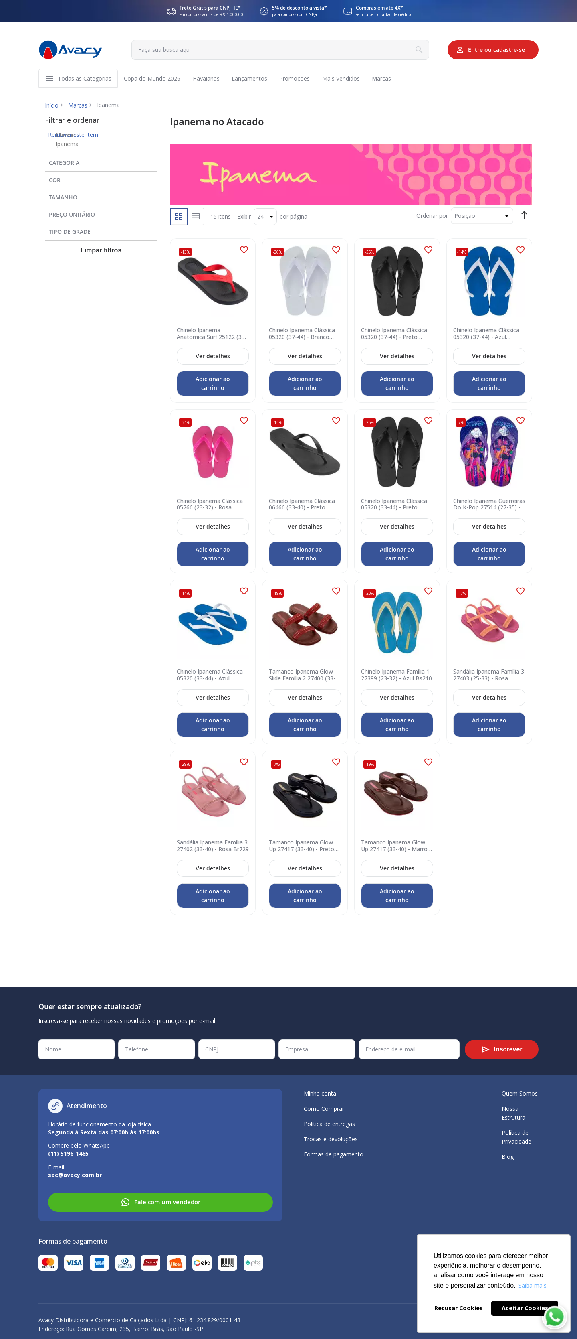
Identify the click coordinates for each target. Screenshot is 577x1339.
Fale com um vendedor (160, 1202)
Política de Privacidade (516, 1137)
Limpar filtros (101, 251)
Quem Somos (520, 1093)
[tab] (101, 162)
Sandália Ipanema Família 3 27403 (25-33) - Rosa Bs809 (488, 676)
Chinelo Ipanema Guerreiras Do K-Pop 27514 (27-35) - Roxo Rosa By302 (489, 505)
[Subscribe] (502, 1049)
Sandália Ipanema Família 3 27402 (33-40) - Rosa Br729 (213, 847)
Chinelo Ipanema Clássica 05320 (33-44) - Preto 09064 (394, 505)
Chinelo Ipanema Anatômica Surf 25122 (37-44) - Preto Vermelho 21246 (212, 334)
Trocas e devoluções (331, 1139)
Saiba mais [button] (532, 1285)
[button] (244, 251)
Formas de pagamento (333, 1154)
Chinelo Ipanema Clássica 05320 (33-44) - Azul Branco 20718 (210, 676)
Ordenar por (432, 216)
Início (52, 106)
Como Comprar (324, 1108)
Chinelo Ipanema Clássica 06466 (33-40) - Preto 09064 (302, 505)
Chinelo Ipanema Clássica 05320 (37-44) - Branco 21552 (302, 334)
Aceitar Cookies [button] (525, 1308)
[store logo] (70, 49)
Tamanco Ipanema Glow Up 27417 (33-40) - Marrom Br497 (397, 847)
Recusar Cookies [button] (458, 1308)
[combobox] (277, 49)
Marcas (77, 106)
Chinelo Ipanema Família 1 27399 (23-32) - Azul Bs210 (396, 676)
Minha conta (320, 1093)
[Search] (414, 49)
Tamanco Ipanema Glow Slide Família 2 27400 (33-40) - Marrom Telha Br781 (303, 676)
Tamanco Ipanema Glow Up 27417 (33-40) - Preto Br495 (301, 847)
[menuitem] (85, 79)
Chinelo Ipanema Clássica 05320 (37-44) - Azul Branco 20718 (486, 334)
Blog (508, 1156)
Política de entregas (329, 1124)
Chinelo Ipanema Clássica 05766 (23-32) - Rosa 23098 (210, 505)
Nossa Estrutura (513, 1113)
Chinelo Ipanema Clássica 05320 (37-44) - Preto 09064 (394, 334)
